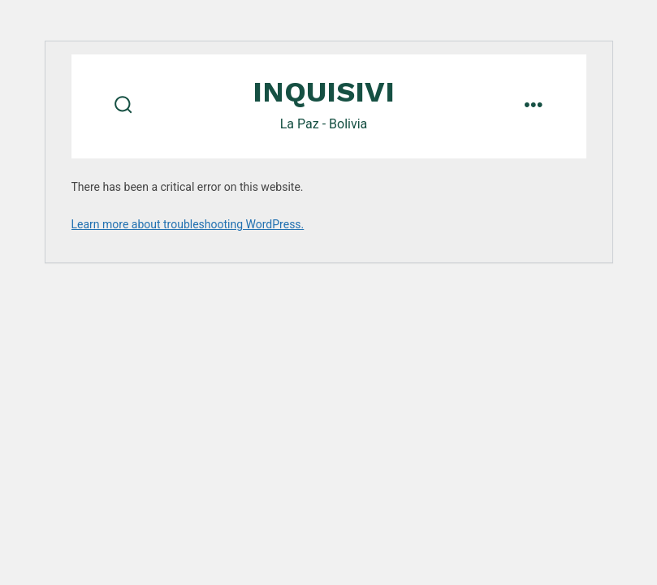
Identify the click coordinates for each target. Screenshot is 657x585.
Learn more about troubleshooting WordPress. (188, 224)
